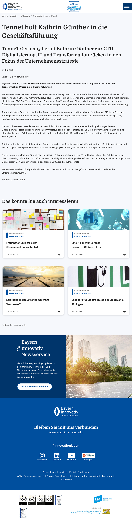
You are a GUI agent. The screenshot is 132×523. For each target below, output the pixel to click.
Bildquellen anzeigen (12, 325)
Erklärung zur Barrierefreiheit (85, 476)
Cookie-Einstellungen (57, 476)
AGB (19, 476)
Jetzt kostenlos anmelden (34, 386)
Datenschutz (108, 476)
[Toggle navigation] (127, 6)
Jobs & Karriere (60, 472)
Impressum (67, 479)
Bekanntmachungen (34, 476)
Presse (46, 472)
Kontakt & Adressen (79, 472)
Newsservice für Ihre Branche (66, 432)
